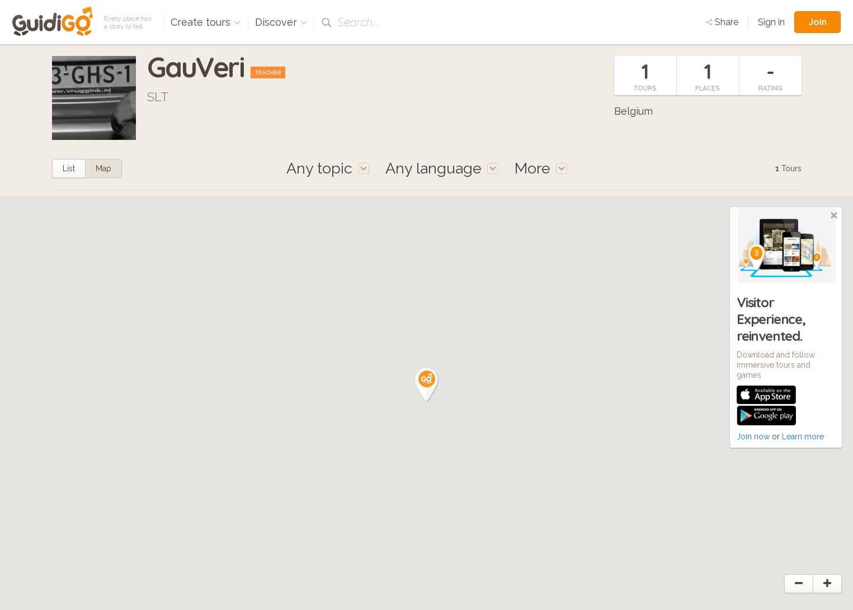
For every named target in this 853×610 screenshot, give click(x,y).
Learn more (803, 436)
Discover (281, 22)
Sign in (771, 22)
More (541, 168)
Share (722, 22)
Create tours (206, 22)
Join (817, 21)
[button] (427, 385)
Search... (357, 22)
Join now (753, 436)
